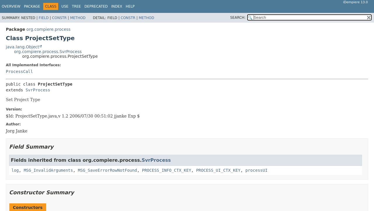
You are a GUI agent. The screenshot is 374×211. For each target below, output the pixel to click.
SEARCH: (238, 18)
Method (78, 18)
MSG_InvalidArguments (48, 170)
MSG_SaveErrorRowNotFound (107, 170)
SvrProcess (37, 90)
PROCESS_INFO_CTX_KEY (166, 170)
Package (32, 6)
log (15, 170)
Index (116, 6)
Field (44, 18)
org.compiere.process (48, 29)
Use (64, 6)
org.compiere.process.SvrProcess (48, 51)
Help (130, 6)
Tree (76, 6)
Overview (11, 6)
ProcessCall (19, 71)
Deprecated (96, 6)
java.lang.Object (22, 47)
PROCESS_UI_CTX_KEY (218, 170)
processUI (256, 170)
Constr (59, 18)
